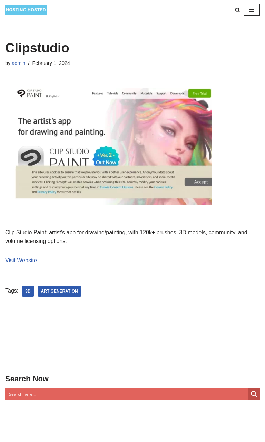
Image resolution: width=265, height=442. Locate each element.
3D (27, 291)
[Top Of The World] (26, 10)
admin (18, 63)
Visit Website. (21, 260)
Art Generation (59, 291)
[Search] (237, 9)
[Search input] (127, 394)
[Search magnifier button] (254, 394)
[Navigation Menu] (252, 10)
